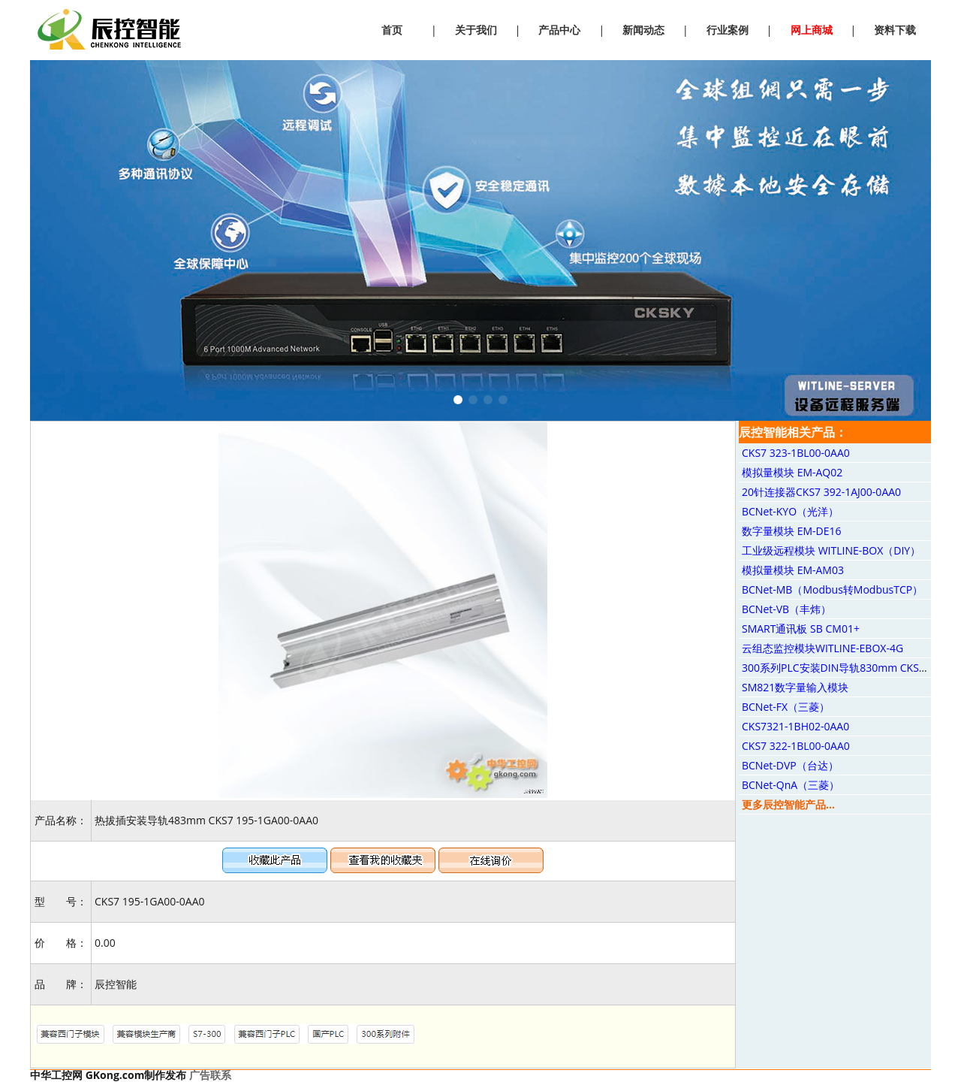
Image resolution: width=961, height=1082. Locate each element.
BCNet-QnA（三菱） (790, 785)
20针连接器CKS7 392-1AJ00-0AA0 (821, 492)
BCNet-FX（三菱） (786, 707)
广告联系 (210, 1075)
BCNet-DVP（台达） (790, 765)
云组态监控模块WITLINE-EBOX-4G (822, 648)
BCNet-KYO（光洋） (790, 511)
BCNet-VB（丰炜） (786, 609)
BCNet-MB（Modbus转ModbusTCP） (832, 589)
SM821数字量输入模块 (795, 687)
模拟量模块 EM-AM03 (793, 570)
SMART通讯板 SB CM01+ (801, 628)
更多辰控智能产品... (788, 804)
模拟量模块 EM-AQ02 (792, 472)
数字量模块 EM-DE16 (791, 531)
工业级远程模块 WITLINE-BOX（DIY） (831, 550)
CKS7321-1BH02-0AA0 (795, 726)
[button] (457, 399)
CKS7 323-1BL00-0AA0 (796, 453)
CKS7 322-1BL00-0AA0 (796, 746)
